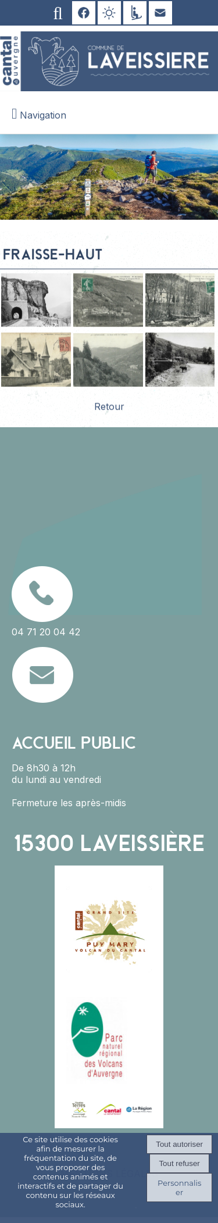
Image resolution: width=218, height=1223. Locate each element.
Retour (109, 409)
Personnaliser (179, 1187)
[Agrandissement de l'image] (36, 326)
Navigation (43, 115)
